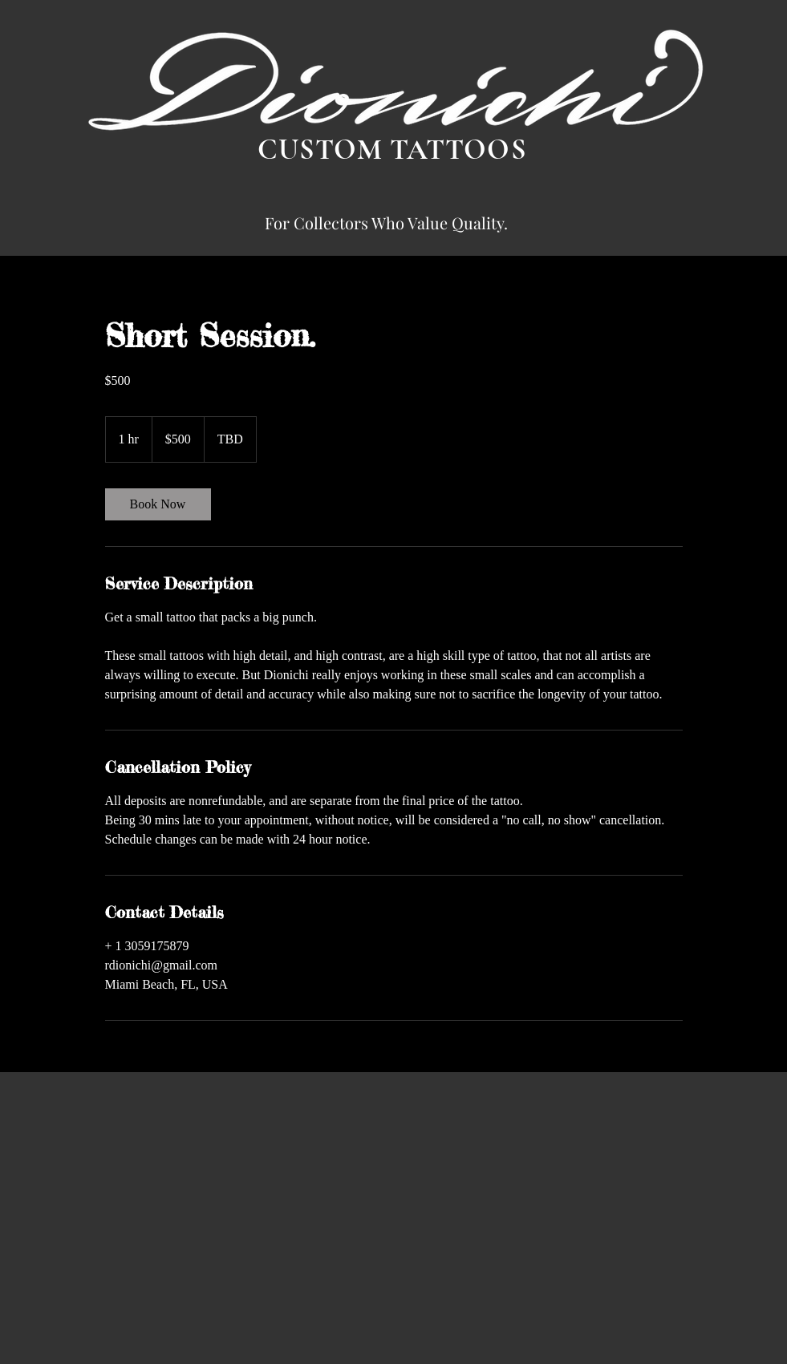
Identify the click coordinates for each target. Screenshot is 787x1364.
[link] (158, 504)
